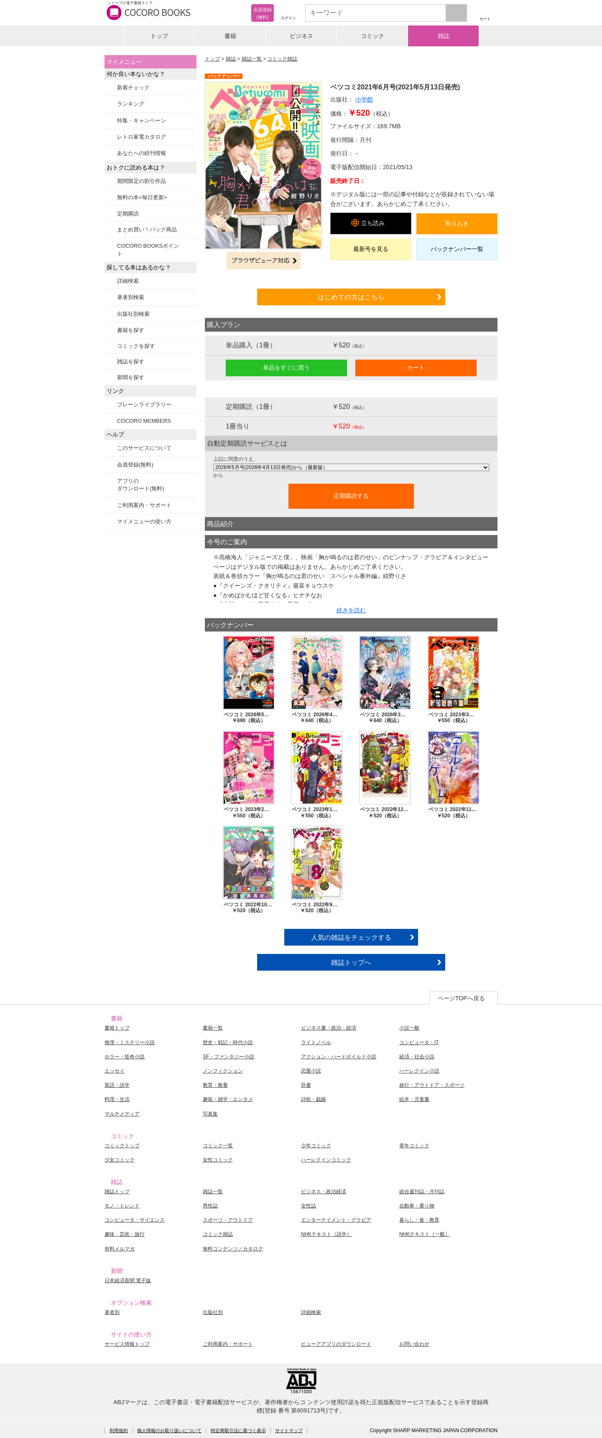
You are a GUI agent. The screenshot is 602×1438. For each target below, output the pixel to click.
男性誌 (210, 1206)
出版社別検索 (133, 314)
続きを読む (351, 610)
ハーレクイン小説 (419, 1071)
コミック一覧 (218, 1146)
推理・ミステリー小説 (130, 1042)
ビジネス (301, 36)
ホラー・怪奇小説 (125, 1057)
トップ (159, 36)
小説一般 (409, 1028)
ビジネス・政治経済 (323, 1192)
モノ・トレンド (122, 1206)
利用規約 (119, 1430)
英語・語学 (117, 1085)
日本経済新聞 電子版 (128, 1280)
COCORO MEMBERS (144, 421)
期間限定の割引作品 (141, 181)
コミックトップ (122, 1146)
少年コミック (316, 1146)
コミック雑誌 (282, 59)
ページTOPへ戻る (461, 998)
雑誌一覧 (252, 59)
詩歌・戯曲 (313, 1099)
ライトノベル (316, 1042)
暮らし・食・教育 (419, 1220)
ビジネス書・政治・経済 (328, 1028)
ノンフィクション (223, 1071)
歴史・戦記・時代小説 (228, 1042)
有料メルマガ (120, 1249)
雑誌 (443, 36)
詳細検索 (128, 281)
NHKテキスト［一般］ (424, 1234)
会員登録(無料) (135, 465)
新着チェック (133, 87)
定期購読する (351, 495)
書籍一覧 (213, 1028)
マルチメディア (122, 1114)
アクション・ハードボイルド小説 (338, 1057)
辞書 (306, 1085)
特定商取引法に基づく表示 (238, 1430)
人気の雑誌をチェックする (351, 937)
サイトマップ (289, 1430)
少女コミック (120, 1160)
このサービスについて (144, 448)
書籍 (230, 36)
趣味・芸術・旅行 (125, 1234)
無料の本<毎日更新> (142, 197)
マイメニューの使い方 (144, 521)
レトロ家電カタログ (141, 137)
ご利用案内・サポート (144, 505)
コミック (372, 36)
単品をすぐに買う (286, 367)
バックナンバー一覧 (457, 249)
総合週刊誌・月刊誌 (421, 1192)
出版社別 (213, 1312)
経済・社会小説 (416, 1057)
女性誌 (308, 1206)
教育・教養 (215, 1085)
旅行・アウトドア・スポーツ (431, 1085)
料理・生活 (117, 1099)
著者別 (112, 1312)
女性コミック (218, 1160)
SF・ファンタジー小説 (228, 1057)
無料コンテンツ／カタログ (233, 1249)
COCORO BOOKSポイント (148, 249)
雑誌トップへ (351, 962)
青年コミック (414, 1146)
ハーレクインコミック (326, 1160)
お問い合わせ (414, 1344)
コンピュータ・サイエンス (135, 1220)
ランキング (130, 104)
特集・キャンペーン (141, 120)
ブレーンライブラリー (144, 404)
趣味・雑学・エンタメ (228, 1099)
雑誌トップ (117, 1192)
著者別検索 (130, 297)
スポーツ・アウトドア (228, 1220)
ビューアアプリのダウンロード (336, 1344)
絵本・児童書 (414, 1099)
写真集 (210, 1114)
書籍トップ (117, 1028)
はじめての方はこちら (351, 297)
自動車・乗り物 (416, 1206)
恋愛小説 (311, 1071)
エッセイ (115, 1071)
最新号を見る (370, 249)
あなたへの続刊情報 (141, 153)
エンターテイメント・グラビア (336, 1220)
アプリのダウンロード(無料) (140, 485)
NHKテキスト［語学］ (326, 1234)
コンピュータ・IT (419, 1042)
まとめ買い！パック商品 (147, 229)
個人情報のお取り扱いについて (169, 1430)
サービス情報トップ (127, 1344)
